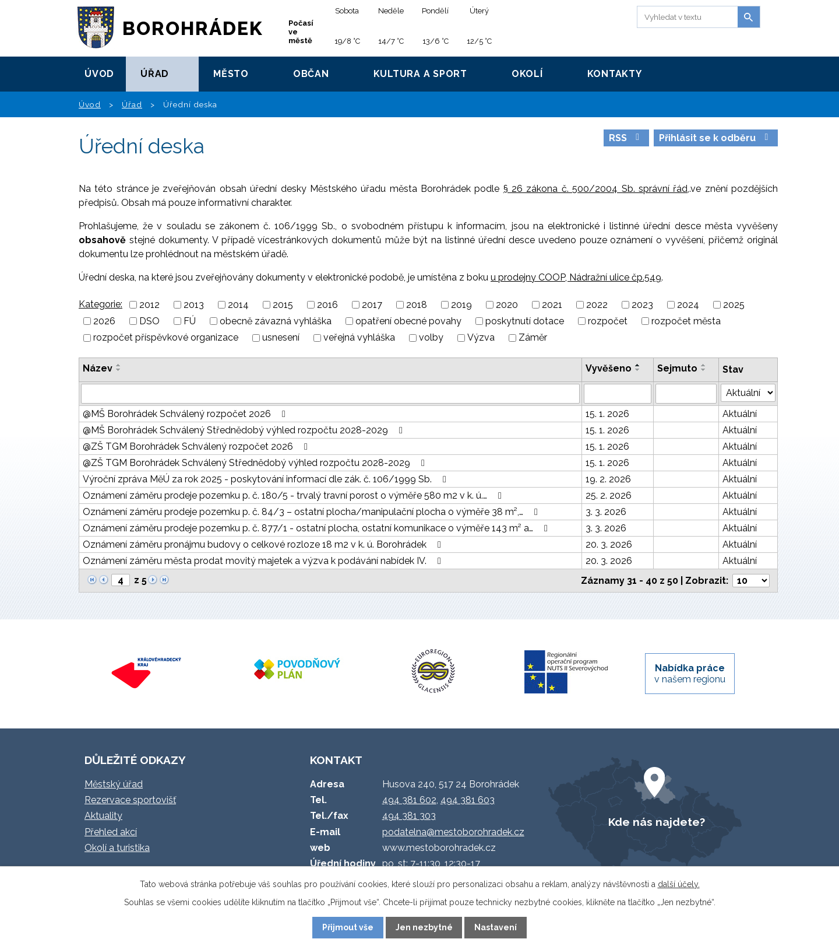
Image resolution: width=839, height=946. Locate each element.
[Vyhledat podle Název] (330, 394)
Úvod (99, 73)
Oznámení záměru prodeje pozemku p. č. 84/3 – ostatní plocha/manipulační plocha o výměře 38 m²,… (312, 511)
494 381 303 (409, 815)
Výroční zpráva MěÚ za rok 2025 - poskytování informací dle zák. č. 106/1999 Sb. (266, 479)
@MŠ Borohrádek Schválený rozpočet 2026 (186, 413)
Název (97, 368)
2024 (688, 304)
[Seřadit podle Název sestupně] (118, 369)
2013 (194, 304)
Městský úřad (113, 784)
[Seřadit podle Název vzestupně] (118, 365)
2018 (416, 304)
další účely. (679, 884)
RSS (626, 137)
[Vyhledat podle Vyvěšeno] (617, 394)
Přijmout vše (347, 927)
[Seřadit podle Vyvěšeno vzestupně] (638, 365)
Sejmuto (677, 368)
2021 (552, 304)
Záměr (533, 338)
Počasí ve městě (300, 32)
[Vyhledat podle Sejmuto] (686, 394)
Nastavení (495, 927)
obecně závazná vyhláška (276, 321)
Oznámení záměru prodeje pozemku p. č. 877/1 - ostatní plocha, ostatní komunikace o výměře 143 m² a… (317, 528)
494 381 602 (409, 799)
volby (431, 338)
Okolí (527, 73)
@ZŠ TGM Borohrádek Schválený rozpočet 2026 (197, 446)
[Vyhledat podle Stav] (748, 393)
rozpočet (608, 321)
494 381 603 (467, 799)
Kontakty (614, 73)
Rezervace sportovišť (130, 799)
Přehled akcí (110, 832)
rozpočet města (686, 321)
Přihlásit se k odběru (715, 137)
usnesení (280, 338)
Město (231, 73)
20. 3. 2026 (609, 544)
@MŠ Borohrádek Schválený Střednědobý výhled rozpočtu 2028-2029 (245, 430)
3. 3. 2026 (606, 511)
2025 (734, 304)
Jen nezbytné (424, 927)
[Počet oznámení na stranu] (751, 580)
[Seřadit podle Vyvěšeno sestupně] (638, 369)
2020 (507, 304)
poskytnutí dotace (524, 321)
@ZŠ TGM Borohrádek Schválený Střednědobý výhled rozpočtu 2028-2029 (256, 462)
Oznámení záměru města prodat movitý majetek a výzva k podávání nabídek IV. (264, 560)
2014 (238, 304)
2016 (327, 304)
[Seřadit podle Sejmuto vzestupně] (703, 365)
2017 (372, 304)
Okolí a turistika (117, 847)
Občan (311, 73)
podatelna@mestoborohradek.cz (453, 832)
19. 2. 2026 (608, 479)
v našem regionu (689, 674)
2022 (597, 304)
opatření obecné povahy (408, 321)
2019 (461, 304)
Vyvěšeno (609, 368)
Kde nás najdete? (656, 821)
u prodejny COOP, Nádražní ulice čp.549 (576, 277)
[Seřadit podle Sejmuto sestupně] (703, 369)
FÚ (190, 321)
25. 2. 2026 (609, 495)
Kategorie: (100, 304)
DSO (149, 321)
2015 (283, 304)
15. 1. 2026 (607, 413)
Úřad (154, 73)
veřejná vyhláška (359, 338)
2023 (642, 304)
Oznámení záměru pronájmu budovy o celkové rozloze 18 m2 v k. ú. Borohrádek (264, 544)
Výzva (481, 338)
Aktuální (739, 413)
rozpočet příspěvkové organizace (165, 338)
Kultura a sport (420, 73)
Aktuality (103, 815)
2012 (149, 304)
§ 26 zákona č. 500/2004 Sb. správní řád (595, 188)
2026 (104, 321)
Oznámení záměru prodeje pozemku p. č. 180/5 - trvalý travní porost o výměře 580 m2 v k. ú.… (294, 495)
